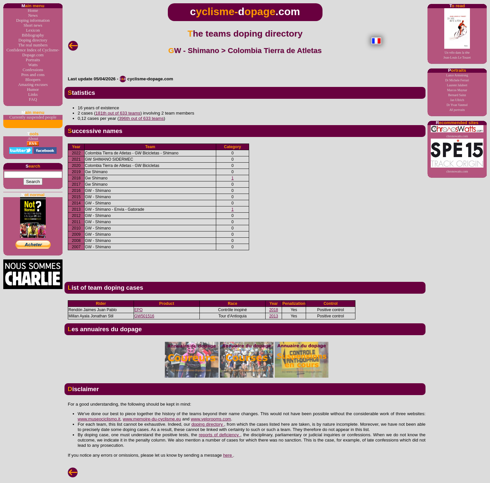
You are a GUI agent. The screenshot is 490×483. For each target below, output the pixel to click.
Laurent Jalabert (457, 85)
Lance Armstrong (457, 75)
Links (33, 94)
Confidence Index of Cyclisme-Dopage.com (33, 52)
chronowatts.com (457, 131)
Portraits (33, 60)
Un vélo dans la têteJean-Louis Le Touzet (457, 33)
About (33, 138)
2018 (273, 310)
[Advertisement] (245, 263)
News (33, 15)
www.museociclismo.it (99, 418)
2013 (273, 316)
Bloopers (32, 79)
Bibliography (33, 35)
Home (33, 10)
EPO (138, 310)
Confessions (33, 69)
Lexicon (33, 30)
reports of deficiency (219, 434)
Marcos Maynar (457, 90)
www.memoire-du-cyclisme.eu (152, 418)
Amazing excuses (33, 84)
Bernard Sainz (457, 95)
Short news (32, 25)
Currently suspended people (33, 117)
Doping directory (32, 40)
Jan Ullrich (457, 100)
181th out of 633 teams (117, 113)
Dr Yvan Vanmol (457, 105)
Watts (33, 65)
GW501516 (144, 316)
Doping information (33, 20)
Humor (33, 89)
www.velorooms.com (211, 418)
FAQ (33, 99)
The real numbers (33, 45)
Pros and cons (32, 74)
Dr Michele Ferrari (457, 80)
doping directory (208, 424)
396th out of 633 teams (141, 118)
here (228, 455)
